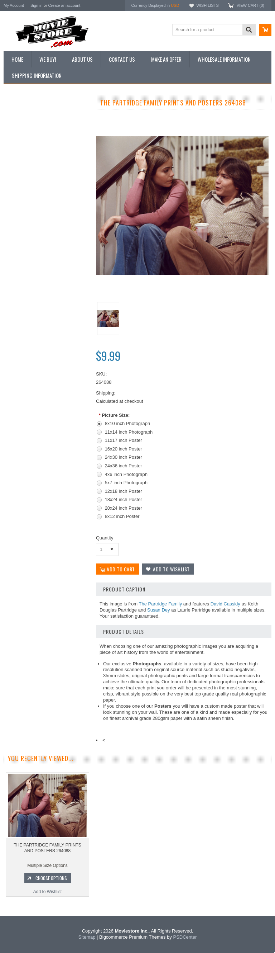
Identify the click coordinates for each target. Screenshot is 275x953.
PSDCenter (185, 937)
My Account (14, 5)
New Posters (20, 176)
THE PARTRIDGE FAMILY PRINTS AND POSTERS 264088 (47, 848)
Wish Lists (207, 5)
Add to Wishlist (46, 397)
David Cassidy (225, 604)
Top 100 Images (23, 140)
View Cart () (250, 5)
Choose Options (50, 384)
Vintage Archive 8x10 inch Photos (40, 128)
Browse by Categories (28, 152)
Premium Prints (22, 189)
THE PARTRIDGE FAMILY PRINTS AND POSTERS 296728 (47, 354)
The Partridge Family (160, 604)
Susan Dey (158, 610)
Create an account (64, 5)
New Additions (21, 116)
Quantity (104, 538)
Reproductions (21, 165)
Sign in (36, 5)
